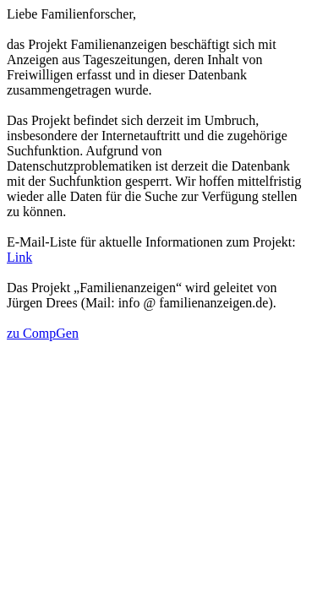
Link (19, 257)
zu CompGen (43, 333)
